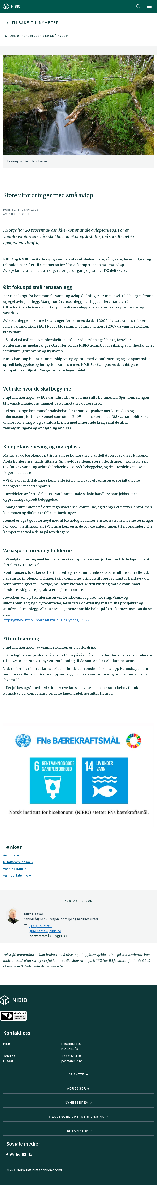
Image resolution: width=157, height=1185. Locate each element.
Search (138, 6)
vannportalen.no (17, 875)
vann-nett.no (14, 868)
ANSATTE (78, 1074)
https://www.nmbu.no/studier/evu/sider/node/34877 (46, 620)
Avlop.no (11, 855)
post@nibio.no (72, 1061)
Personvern (79, 1130)
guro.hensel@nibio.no (45, 931)
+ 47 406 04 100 (71, 1056)
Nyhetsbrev (78, 1102)
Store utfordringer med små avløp (36, 36)
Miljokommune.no (18, 862)
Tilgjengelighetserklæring (78, 1116)
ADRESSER (78, 1088)
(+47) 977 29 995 (40, 926)
